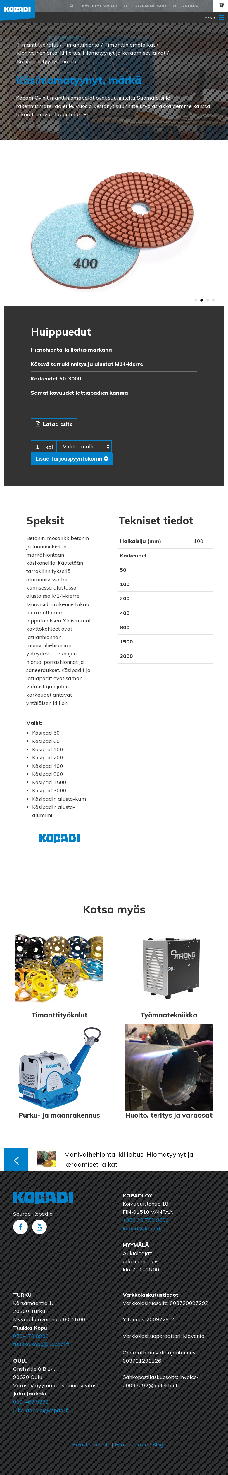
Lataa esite (54, 424)
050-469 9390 (31, 1401)
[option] (114, 223)
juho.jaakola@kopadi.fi (41, 1410)
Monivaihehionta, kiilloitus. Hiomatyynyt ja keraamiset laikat (91, 53)
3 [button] (207, 301)
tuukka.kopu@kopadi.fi (41, 1344)
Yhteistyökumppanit (145, 5)
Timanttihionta (81, 44)
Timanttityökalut (37, 44)
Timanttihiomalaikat (129, 44)
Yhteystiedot (186, 5)
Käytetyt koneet (100, 5)
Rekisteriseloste (91, 1444)
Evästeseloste (131, 1444)
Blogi (158, 1444)
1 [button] (196, 301)
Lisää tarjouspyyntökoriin (72, 458)
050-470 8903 (31, 1336)
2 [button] (202, 301)
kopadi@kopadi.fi (144, 1228)
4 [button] (213, 301)
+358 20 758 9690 (146, 1220)
